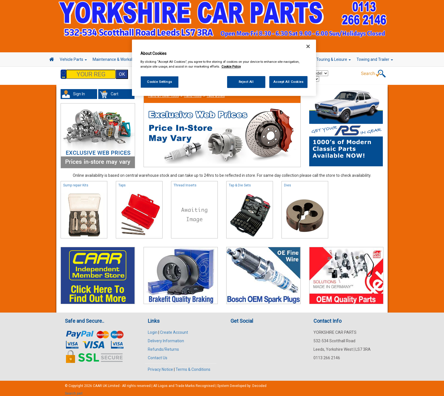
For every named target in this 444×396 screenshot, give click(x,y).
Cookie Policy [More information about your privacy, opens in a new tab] (231, 66)
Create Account (174, 329)
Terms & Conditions (193, 366)
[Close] (308, 46)
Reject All (246, 82)
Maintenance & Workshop (117, 59)
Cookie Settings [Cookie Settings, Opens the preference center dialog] (159, 82)
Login (152, 329)
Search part (74, 391)
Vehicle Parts (73, 59)
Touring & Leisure (333, 59)
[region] (224, 68)
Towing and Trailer (375, 59)
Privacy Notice (160, 366)
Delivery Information (166, 338)
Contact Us (157, 355)
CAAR (97, 383)
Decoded (259, 383)
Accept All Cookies (288, 82)
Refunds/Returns (163, 346)
